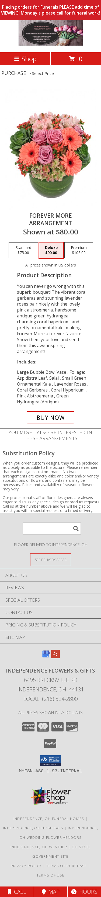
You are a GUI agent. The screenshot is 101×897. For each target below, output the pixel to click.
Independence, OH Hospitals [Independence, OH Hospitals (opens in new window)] (33, 828)
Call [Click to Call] (17, 891)
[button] (50, 760)
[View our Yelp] (55, 656)
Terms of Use (51, 875)
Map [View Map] (51, 891)
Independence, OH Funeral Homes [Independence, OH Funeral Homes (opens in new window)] (48, 818)
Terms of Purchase (66, 865)
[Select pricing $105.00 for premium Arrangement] (79, 250)
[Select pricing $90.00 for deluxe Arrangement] (51, 250)
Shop (25, 58)
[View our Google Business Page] (45, 656)
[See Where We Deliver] (50, 559)
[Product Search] (52, 528)
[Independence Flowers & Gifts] (50, 44)
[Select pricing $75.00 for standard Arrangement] (23, 250)
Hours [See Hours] (84, 891)
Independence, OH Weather (39, 846)
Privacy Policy (26, 865)
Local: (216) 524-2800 (50, 698)
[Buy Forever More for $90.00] (51, 417)
